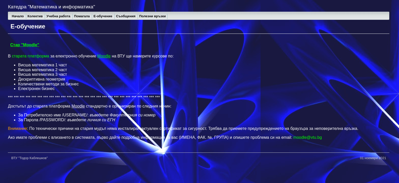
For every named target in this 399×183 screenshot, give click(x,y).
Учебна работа (58, 16)
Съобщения (126, 16)
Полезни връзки (152, 16)
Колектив (35, 16)
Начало (18, 16)
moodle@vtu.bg (307, 137)
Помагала (82, 16)
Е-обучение (103, 16)
